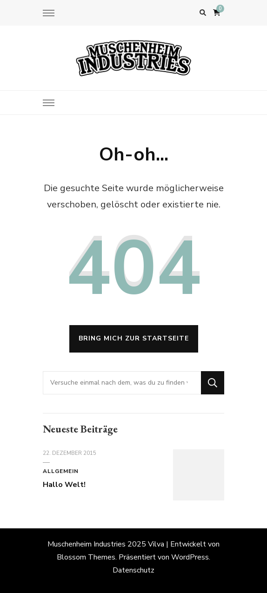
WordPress (190, 557)
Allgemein (61, 471)
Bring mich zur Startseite (134, 338)
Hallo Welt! (64, 485)
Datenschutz (133, 570)
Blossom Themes (86, 557)
